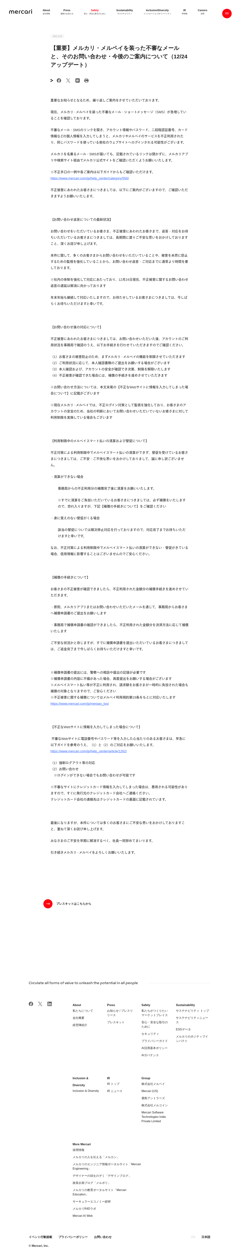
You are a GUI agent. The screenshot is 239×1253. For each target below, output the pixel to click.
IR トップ (113, 1083)
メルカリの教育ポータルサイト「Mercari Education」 (99, 1192)
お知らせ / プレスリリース (120, 1013)
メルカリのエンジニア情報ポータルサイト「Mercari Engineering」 (107, 1166)
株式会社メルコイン (154, 1105)
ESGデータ (183, 1029)
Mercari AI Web (83, 1215)
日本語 (205, 1237)
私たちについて (83, 1010)
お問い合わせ (103, 1237)
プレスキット (116, 1022)
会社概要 (78, 1017)
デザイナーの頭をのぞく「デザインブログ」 (102, 1175)
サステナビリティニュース (192, 1020)
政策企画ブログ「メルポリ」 (92, 1182)
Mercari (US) (149, 1091)
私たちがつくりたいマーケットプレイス (154, 1013)
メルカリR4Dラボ (84, 1208)
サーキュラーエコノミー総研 (92, 1201)
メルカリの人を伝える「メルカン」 (96, 1157)
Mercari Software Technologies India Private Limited (153, 1117)
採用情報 (78, 1149)
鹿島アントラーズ (153, 1098)
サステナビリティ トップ (192, 1010)
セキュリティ (150, 1033)
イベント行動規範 (41, 1237)
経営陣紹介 (80, 1025)
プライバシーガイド (154, 1040)
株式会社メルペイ (153, 1083)
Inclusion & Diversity (86, 1090)
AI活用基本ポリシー (154, 1048)
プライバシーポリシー (73, 1237)
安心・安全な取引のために (154, 1024)
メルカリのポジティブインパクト (192, 1038)
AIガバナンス (150, 1055)
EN (193, 1237)
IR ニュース (114, 1091)
